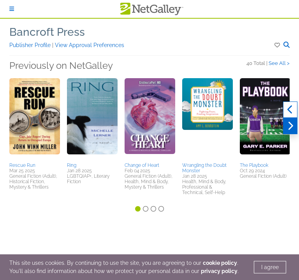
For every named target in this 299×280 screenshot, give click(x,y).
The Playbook (254, 165)
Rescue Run (22, 165)
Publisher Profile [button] (30, 45)
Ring (71, 165)
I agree (270, 267)
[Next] (290, 126)
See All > (279, 63)
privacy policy (219, 271)
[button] (277, 45)
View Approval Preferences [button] (89, 45)
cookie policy (220, 263)
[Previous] (290, 110)
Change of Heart (142, 165)
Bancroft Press (47, 32)
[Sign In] (12, 9)
